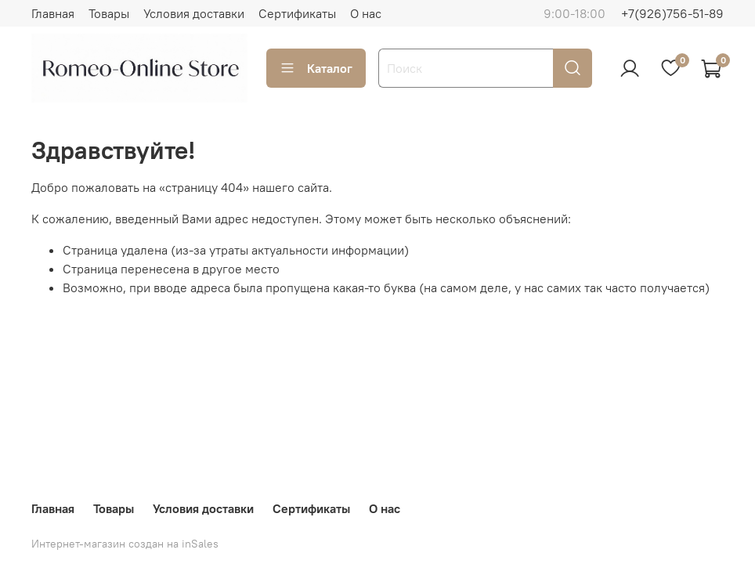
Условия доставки (193, 13)
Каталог (316, 68)
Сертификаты (297, 13)
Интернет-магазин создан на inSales (125, 544)
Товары (109, 13)
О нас (365, 13)
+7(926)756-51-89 (672, 13)
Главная (52, 13)
